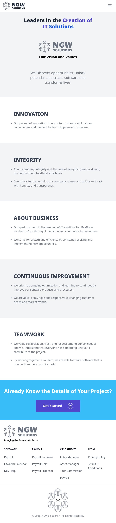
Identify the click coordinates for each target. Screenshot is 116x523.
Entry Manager (69, 457)
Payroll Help (40, 464)
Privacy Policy (96, 457)
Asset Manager (69, 464)
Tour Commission (71, 471)
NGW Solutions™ (51, 515)
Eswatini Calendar (15, 464)
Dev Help (10, 471)
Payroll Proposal (42, 471)
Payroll (8, 457)
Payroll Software (42, 457)
